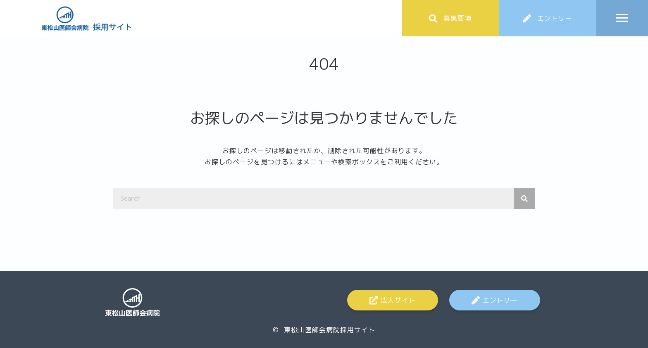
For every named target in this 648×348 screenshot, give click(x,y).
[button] (450, 18)
